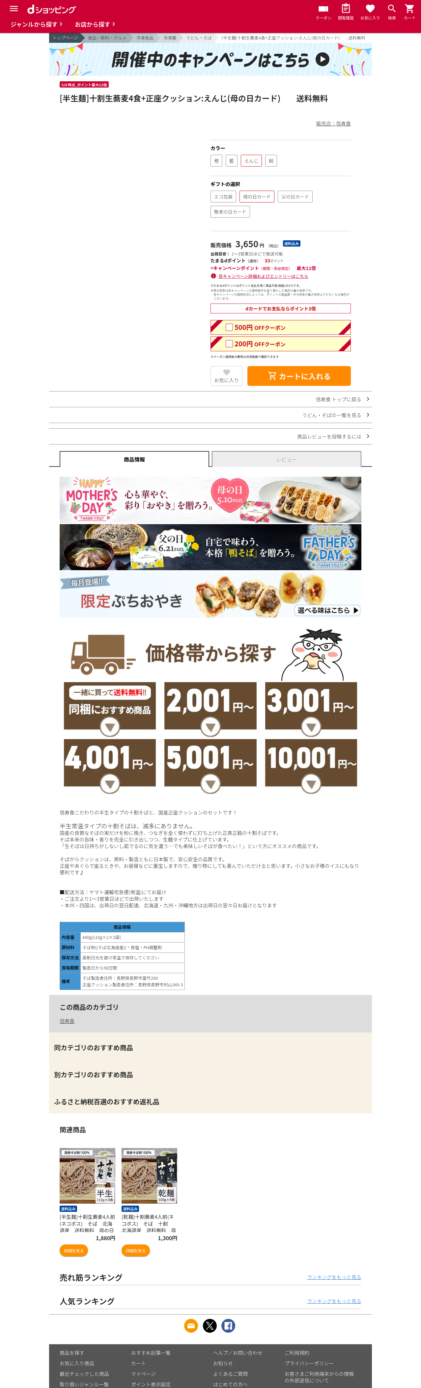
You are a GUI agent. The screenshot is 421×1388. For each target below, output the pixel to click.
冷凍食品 (145, 38)
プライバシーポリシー (309, 1363)
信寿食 (67, 1020)
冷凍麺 (169, 38)
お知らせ (223, 1363)
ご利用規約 (297, 1352)
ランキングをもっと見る (334, 1276)
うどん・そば (199, 38)
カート (138, 1363)
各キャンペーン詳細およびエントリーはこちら (263, 276)
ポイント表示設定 (151, 1384)
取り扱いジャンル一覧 (84, 1384)
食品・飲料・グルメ (107, 38)
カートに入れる (299, 376)
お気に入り (226, 380)
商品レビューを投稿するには (329, 436)
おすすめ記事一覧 (151, 1352)
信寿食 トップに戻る (338, 399)
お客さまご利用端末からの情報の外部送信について (319, 1377)
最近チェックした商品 (84, 1373)
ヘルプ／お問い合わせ (238, 1352)
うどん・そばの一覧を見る (331, 415)
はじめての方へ (230, 1384)
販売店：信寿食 (333, 123)
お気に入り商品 (77, 1363)
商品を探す (72, 1352)
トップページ (65, 38)
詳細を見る (74, 1250)
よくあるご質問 (230, 1373)
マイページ (143, 1373)
